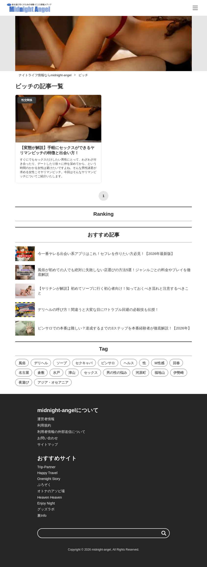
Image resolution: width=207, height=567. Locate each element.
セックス (91, 373)
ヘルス (129, 363)
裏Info (41, 515)
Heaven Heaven (49, 497)
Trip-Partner (46, 467)
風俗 (22, 363)
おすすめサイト (57, 458)
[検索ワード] (103, 533)
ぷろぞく (44, 485)
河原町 (141, 373)
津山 (71, 373)
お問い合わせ (47, 438)
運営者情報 (45, 419)
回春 (176, 363)
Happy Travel (47, 473)
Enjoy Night (46, 503)
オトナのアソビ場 (51, 491)
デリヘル (41, 363)
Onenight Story (48, 479)
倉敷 (41, 373)
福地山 (160, 373)
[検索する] (164, 533)
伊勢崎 (178, 373)
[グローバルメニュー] (195, 8)
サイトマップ (47, 444)
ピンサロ (108, 363)
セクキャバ (83, 363)
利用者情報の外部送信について (61, 432)
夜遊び (24, 382)
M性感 (159, 363)
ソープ (61, 363)
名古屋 (24, 373)
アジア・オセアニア (53, 382)
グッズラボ (45, 509)
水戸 (56, 373)
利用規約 (44, 425)
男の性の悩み (116, 373)
